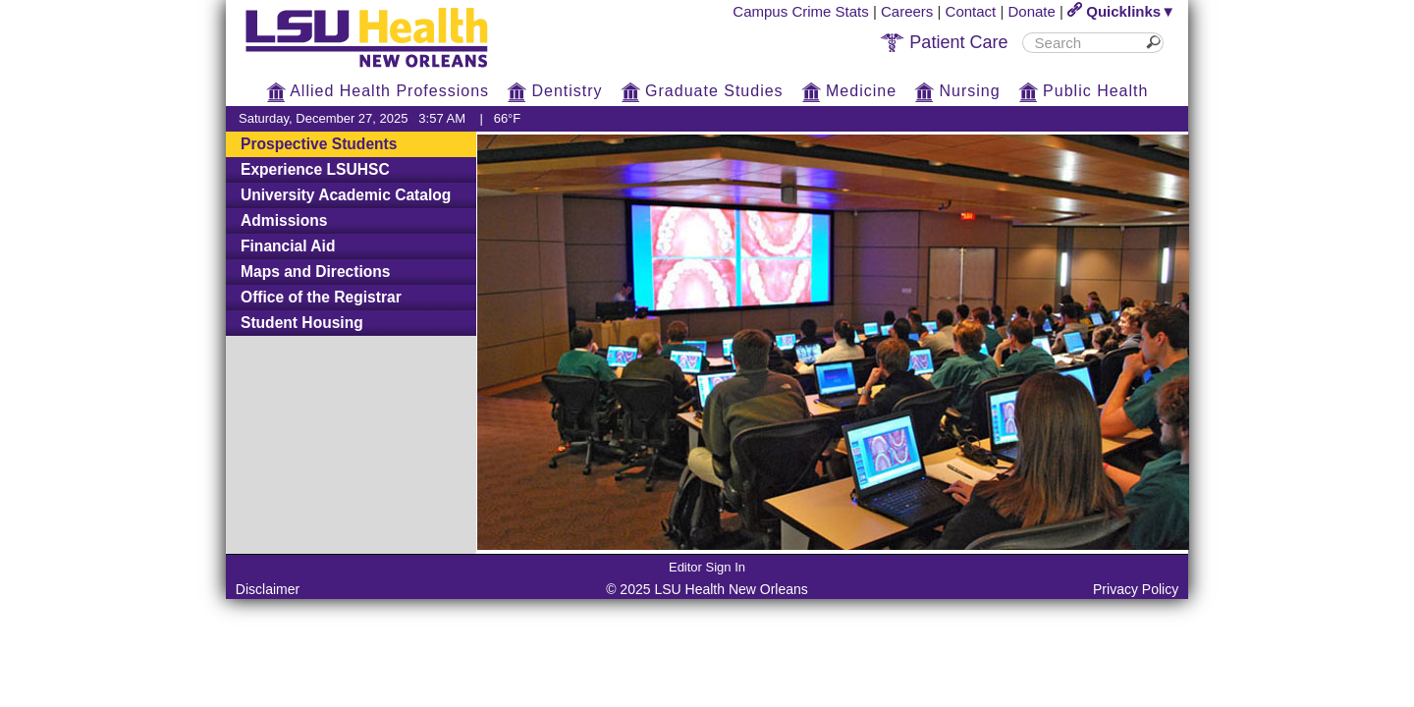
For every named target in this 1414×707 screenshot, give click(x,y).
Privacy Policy (1135, 589)
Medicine (849, 90)
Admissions (284, 220)
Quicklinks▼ (1121, 11)
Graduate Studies (702, 90)
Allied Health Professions (377, 90)
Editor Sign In (707, 567)
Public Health (1083, 90)
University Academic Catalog (346, 195)
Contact (971, 11)
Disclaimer (267, 589)
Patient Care (943, 42)
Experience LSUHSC (315, 169)
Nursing (957, 90)
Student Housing (302, 322)
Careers (907, 11)
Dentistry (555, 90)
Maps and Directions (316, 271)
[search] (1085, 42)
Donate (1032, 11)
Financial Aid (288, 246)
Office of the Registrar (321, 297)
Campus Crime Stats (800, 11)
